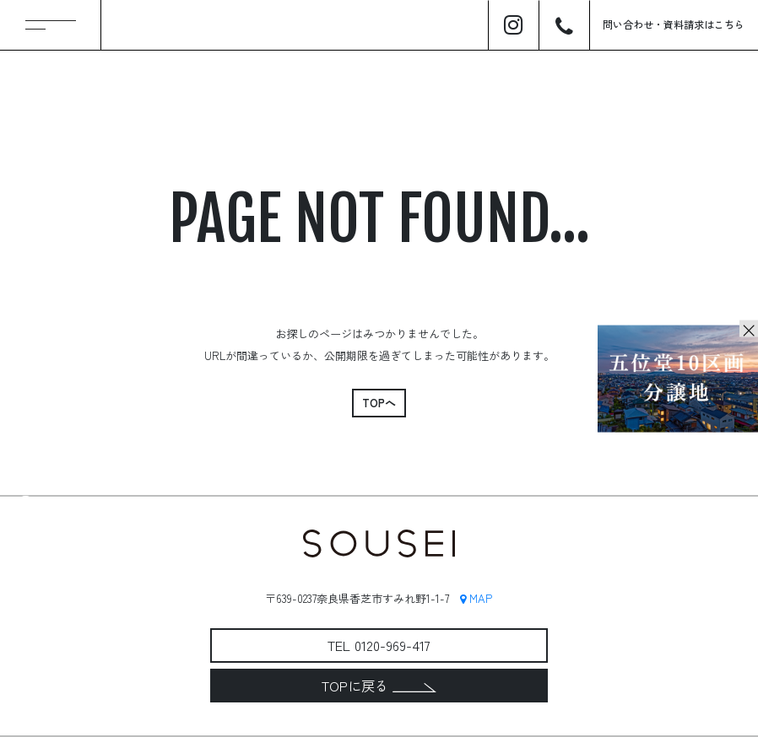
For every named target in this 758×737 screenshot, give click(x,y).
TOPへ (379, 403)
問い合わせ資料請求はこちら (673, 24)
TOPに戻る (379, 685)
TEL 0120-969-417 (379, 645)
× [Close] (748, 328)
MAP (476, 598)
